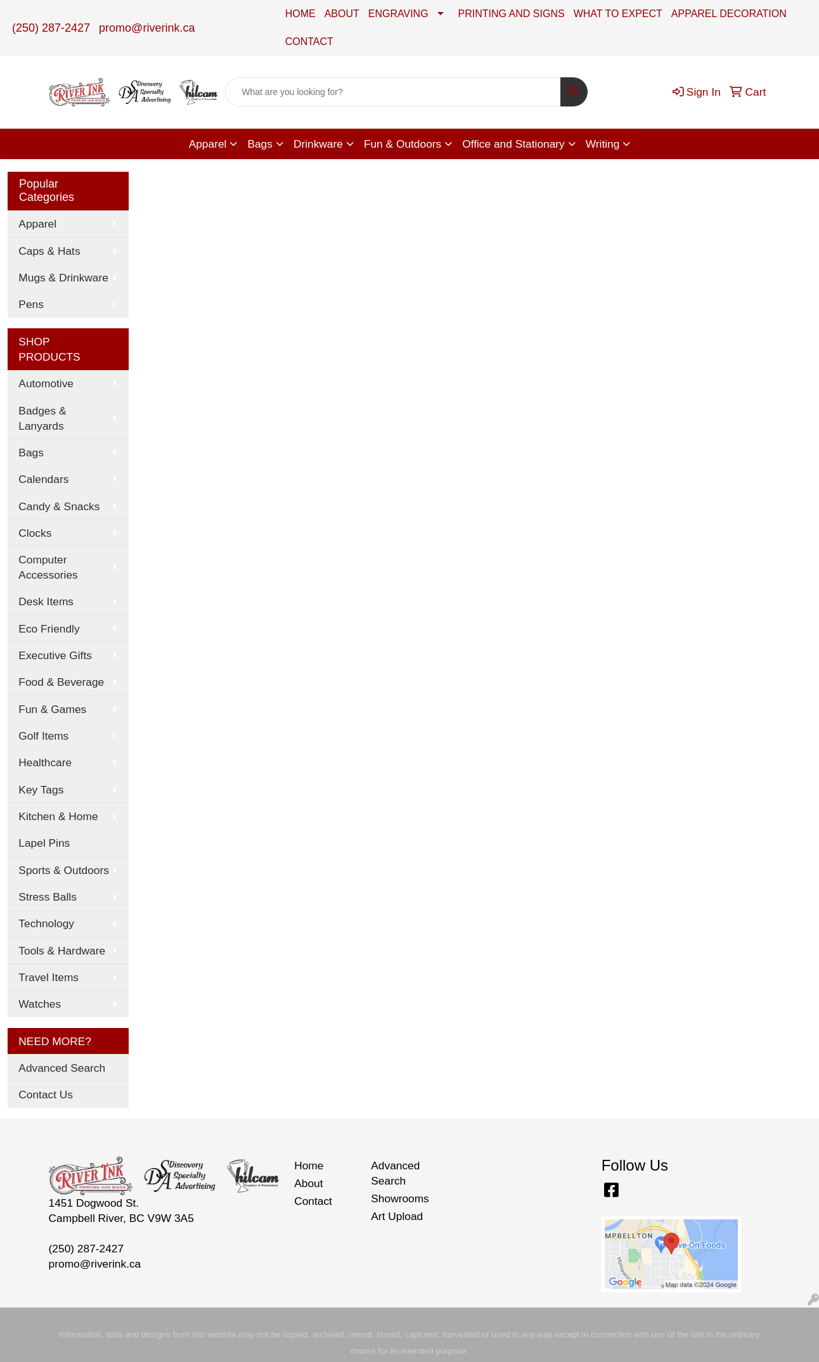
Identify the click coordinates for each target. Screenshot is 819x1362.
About (308, 1183)
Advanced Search (61, 1068)
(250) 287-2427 (51, 28)
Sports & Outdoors (63, 870)
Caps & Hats (49, 251)
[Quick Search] (392, 91)
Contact (313, 1201)
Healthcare (45, 762)
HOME (300, 13)
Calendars (43, 479)
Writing (603, 144)
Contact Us (45, 1094)
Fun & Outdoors (402, 144)
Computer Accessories (47, 567)
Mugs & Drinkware (63, 277)
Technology (46, 923)
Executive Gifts (55, 655)
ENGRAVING (398, 13)
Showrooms (400, 1198)
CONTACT (309, 41)
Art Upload (397, 1216)
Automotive (46, 383)
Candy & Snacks (59, 506)
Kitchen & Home (58, 816)
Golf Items (43, 735)
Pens (31, 304)
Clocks (34, 533)
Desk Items (46, 601)
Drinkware (318, 144)
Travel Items (48, 977)
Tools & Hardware (61, 950)
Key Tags (40, 789)
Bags (260, 144)
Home (308, 1165)
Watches (39, 1004)
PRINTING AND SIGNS (511, 13)
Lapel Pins (44, 843)
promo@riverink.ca (147, 28)
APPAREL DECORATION (729, 13)
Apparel (208, 144)
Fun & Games (52, 709)
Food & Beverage (61, 682)
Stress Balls (47, 896)
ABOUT (342, 13)
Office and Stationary (513, 144)
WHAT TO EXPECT (618, 13)
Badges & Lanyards (42, 418)
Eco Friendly (48, 628)
